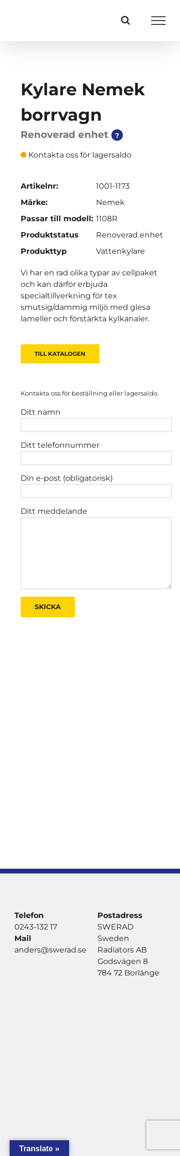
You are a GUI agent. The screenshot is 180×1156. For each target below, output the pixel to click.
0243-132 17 (35, 926)
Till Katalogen (60, 353)
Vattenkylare (120, 251)
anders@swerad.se (50, 949)
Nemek (110, 202)
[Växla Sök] (125, 20)
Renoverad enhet (129, 234)
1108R (107, 218)
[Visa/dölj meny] (159, 20)
